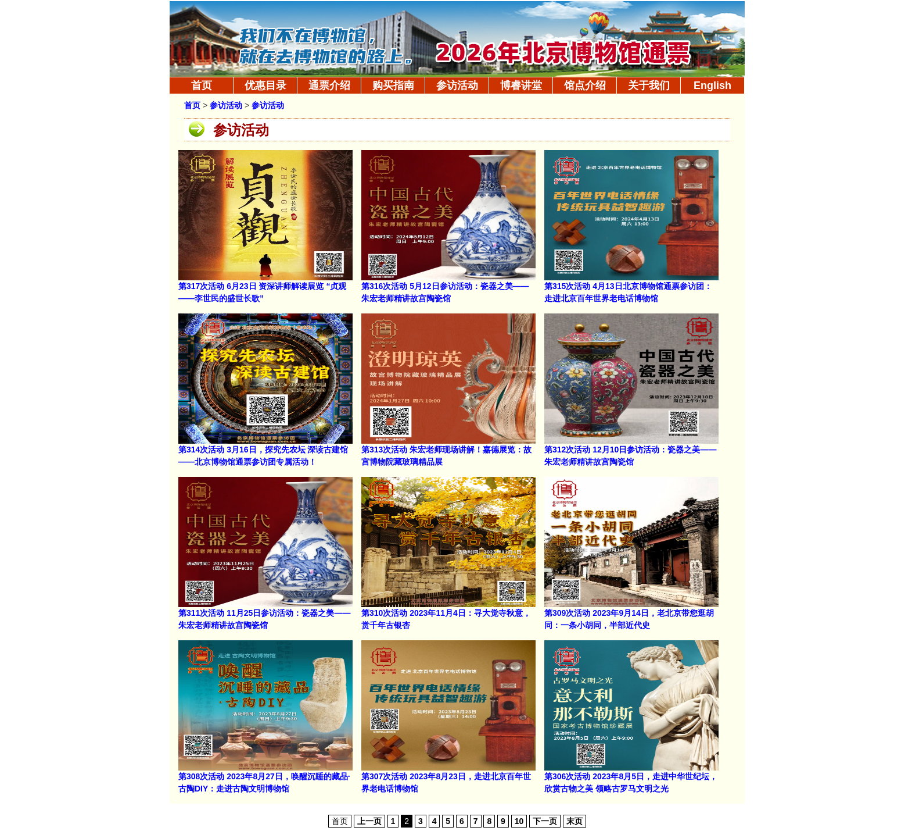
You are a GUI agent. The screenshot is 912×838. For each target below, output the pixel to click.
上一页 (369, 821)
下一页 (545, 821)
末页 (574, 821)
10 (519, 821)
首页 (201, 85)
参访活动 (457, 85)
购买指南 (393, 85)
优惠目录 (265, 85)
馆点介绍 (585, 85)
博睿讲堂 (521, 85)
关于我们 (649, 85)
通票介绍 (329, 85)
